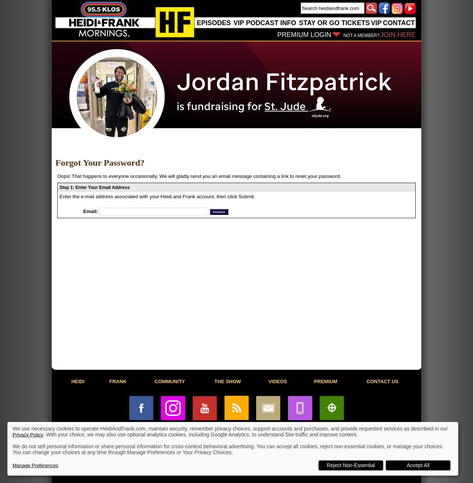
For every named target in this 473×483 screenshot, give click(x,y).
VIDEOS (278, 381)
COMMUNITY (169, 381)
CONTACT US (382, 381)
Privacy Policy (28, 435)
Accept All (418, 465)
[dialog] (232, 449)
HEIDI (78, 381)
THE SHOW (227, 381)
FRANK (118, 381)
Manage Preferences (35, 465)
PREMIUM (325, 381)
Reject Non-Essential (351, 465)
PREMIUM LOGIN (304, 34)
